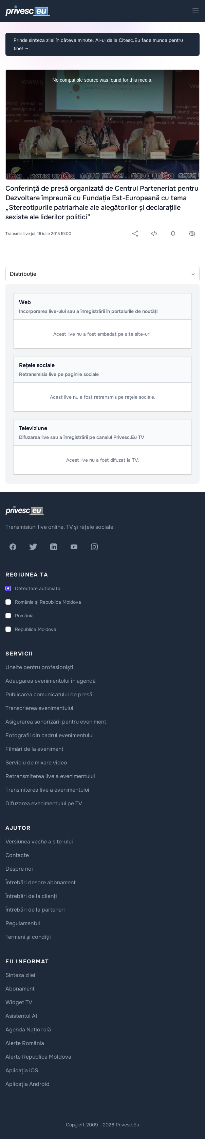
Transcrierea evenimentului (39, 708)
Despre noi (19, 868)
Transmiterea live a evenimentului (47, 789)
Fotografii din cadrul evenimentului (49, 735)
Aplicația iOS (21, 1070)
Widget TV (18, 1002)
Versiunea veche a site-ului (39, 841)
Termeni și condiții (28, 936)
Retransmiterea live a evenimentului (50, 776)
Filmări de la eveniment (34, 749)
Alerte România (24, 1043)
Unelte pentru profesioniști (39, 667)
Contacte (17, 855)
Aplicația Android (27, 1084)
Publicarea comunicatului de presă (48, 694)
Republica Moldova (35, 629)
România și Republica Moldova (48, 602)
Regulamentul (22, 923)
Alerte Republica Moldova (38, 1056)
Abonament (20, 988)
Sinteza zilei (20, 975)
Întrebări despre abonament (40, 882)
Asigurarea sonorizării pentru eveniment (55, 721)
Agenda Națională (28, 1029)
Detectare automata (37, 588)
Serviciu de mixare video (36, 762)
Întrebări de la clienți (31, 896)
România (24, 616)
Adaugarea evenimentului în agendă (50, 680)
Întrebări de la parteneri (35, 909)
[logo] (24, 510)
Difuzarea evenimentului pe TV (43, 803)
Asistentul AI (21, 1015)
